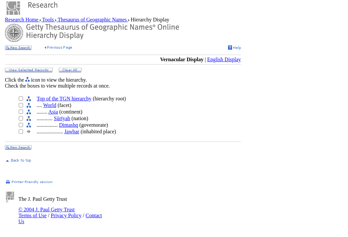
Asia (53, 112)
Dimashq (68, 125)
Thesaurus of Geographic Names (92, 19)
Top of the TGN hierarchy (64, 98)
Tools (48, 19)
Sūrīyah (62, 118)
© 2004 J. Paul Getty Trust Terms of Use (46, 212)
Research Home (22, 19)
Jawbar (71, 131)
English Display (224, 59)
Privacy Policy (66, 215)
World (50, 105)
